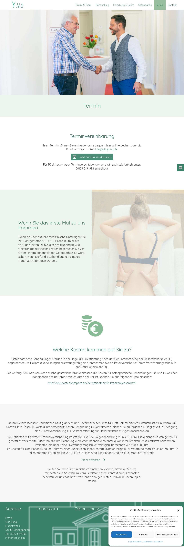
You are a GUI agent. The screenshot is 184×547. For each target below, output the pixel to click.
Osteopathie (145, 4)
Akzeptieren (121, 534)
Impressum (158, 541)
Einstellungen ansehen (167, 534)
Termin (160, 4)
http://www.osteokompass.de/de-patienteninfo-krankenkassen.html (92, 383)
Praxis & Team (83, 4)
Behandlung (102, 4)
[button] (178, 510)
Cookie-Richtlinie (134, 541)
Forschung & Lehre (123, 4)
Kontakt (172, 4)
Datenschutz (148, 541)
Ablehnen (143, 534)
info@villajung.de (106, 149)
